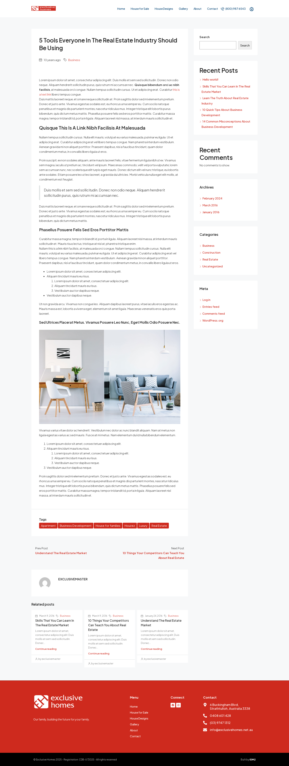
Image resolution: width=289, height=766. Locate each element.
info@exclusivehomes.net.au (231, 730)
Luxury (143, 525)
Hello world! (210, 79)
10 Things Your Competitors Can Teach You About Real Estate (108, 625)
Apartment (48, 525)
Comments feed (213, 313)
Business (74, 60)
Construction (211, 252)
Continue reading (46, 648)
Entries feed (210, 306)
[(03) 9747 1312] (205, 723)
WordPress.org (212, 320)
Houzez (130, 525)
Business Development (75, 525)
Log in (206, 299)
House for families (108, 525)
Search (205, 37)
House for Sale (140, 8)
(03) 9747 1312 (220, 723)
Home (121, 8)
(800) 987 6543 (233, 9)
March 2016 (210, 205)
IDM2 (253, 759)
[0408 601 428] (205, 716)
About (197, 8)
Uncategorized (212, 266)
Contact (212, 8)
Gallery (183, 8)
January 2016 (210, 212)
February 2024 (212, 198)
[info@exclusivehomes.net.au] (205, 730)
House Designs (164, 8)
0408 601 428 (220, 716)
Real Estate (159, 525)
